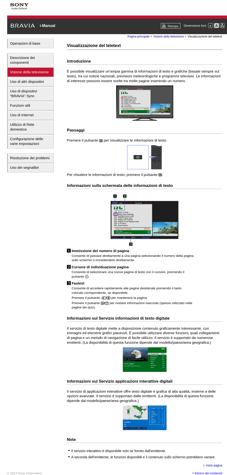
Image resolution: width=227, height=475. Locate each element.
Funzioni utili (20, 105)
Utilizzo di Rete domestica (22, 126)
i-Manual (47, 26)
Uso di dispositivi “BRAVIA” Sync (23, 93)
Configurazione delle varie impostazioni (26, 141)
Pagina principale (139, 36)
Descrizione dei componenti (22, 60)
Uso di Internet (22, 115)
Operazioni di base (25, 43)
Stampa (173, 26)
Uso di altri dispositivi (27, 81)
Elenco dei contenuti (208, 473)
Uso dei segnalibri (24, 167)
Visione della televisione (29, 72)
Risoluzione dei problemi (29, 158)
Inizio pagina (214, 465)
